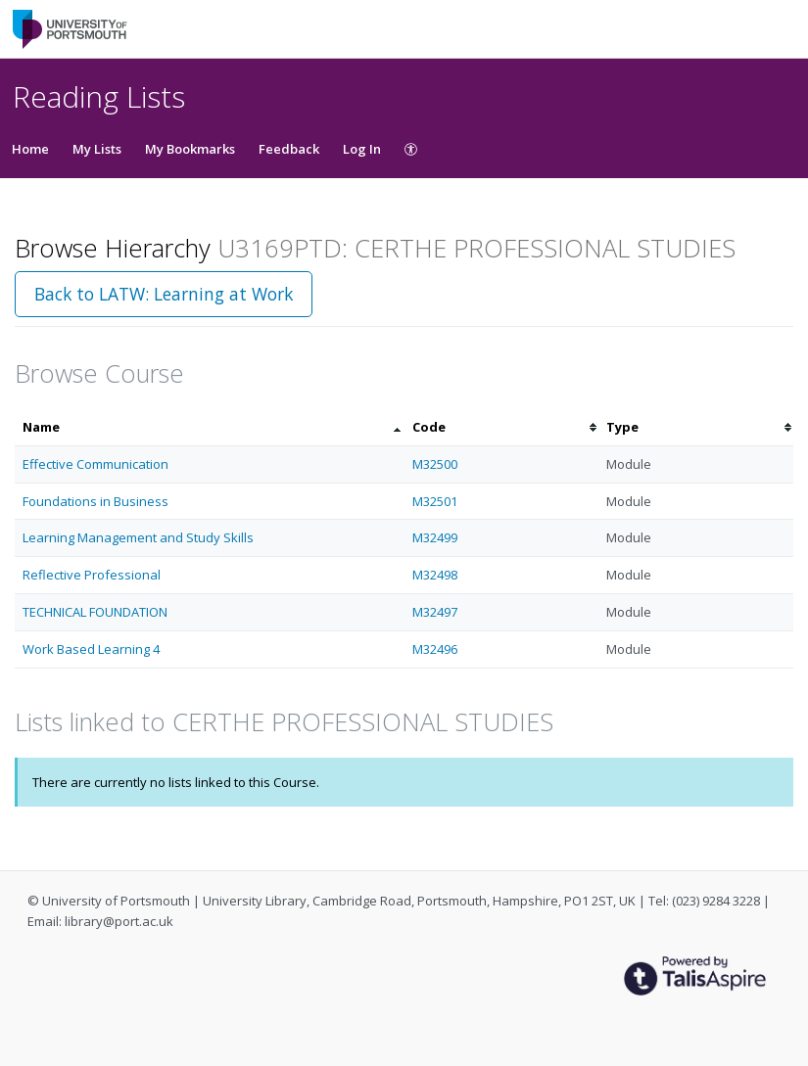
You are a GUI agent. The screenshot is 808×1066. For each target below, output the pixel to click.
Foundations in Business (95, 501)
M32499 (434, 537)
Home (30, 149)
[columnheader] (209, 427)
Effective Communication (95, 464)
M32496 (434, 649)
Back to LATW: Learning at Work (163, 293)
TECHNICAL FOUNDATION (95, 612)
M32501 (434, 501)
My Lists (96, 149)
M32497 (434, 612)
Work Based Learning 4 (91, 649)
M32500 (434, 464)
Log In (362, 149)
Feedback (289, 149)
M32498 (434, 574)
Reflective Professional (92, 574)
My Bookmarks (190, 149)
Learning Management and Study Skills (138, 537)
